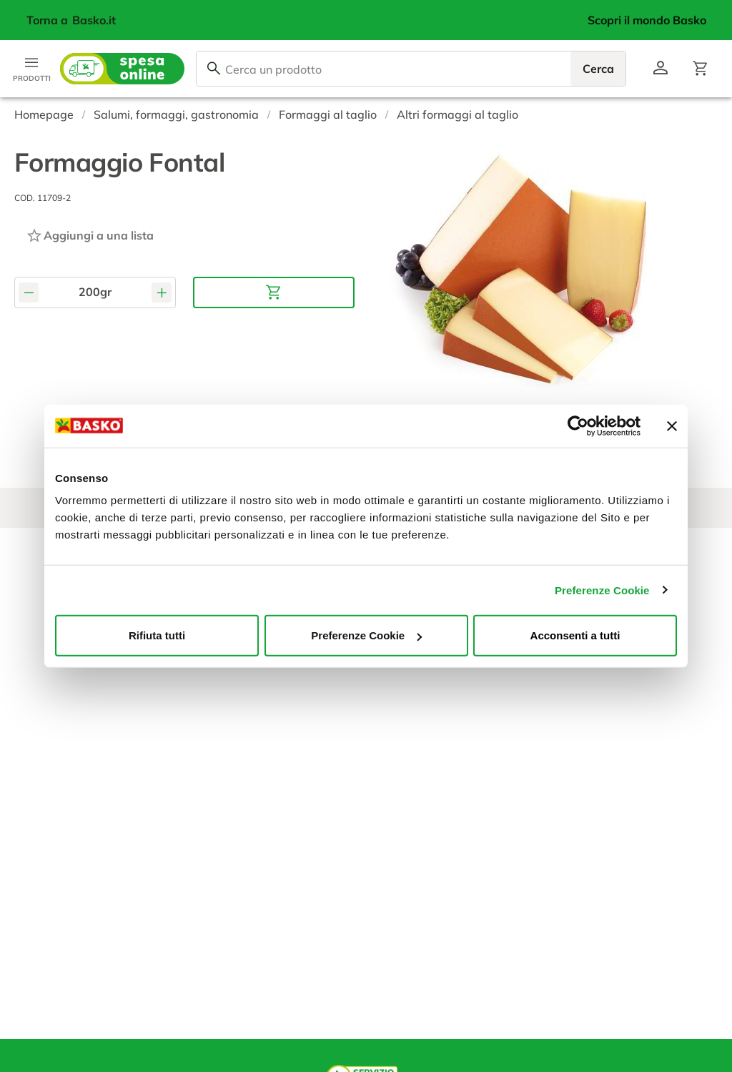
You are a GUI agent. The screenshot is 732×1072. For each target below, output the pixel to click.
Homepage (44, 114)
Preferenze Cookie (602, 590)
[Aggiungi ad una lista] (89, 235)
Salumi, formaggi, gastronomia (176, 114)
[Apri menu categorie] (31, 68)
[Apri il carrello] (700, 68)
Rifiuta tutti (157, 635)
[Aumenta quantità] (161, 292)
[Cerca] (213, 68)
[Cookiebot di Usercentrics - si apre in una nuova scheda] (577, 425)
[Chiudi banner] (672, 426)
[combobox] (411, 68)
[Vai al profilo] (660, 69)
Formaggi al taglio (328, 114)
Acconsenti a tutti (575, 635)
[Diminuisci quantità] (28, 292)
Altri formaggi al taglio (457, 114)
